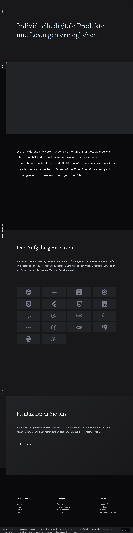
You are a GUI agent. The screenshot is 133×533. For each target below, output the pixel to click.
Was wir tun (62, 504)
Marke (19, 509)
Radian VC (103, 504)
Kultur (19, 512)
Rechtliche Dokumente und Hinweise (104, 530)
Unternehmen (63, 509)
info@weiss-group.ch (25, 444)
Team (19, 507)
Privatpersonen (63, 507)
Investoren (104, 509)
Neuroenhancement (107, 512)
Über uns (20, 504)
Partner (60, 512)
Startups (103, 507)
